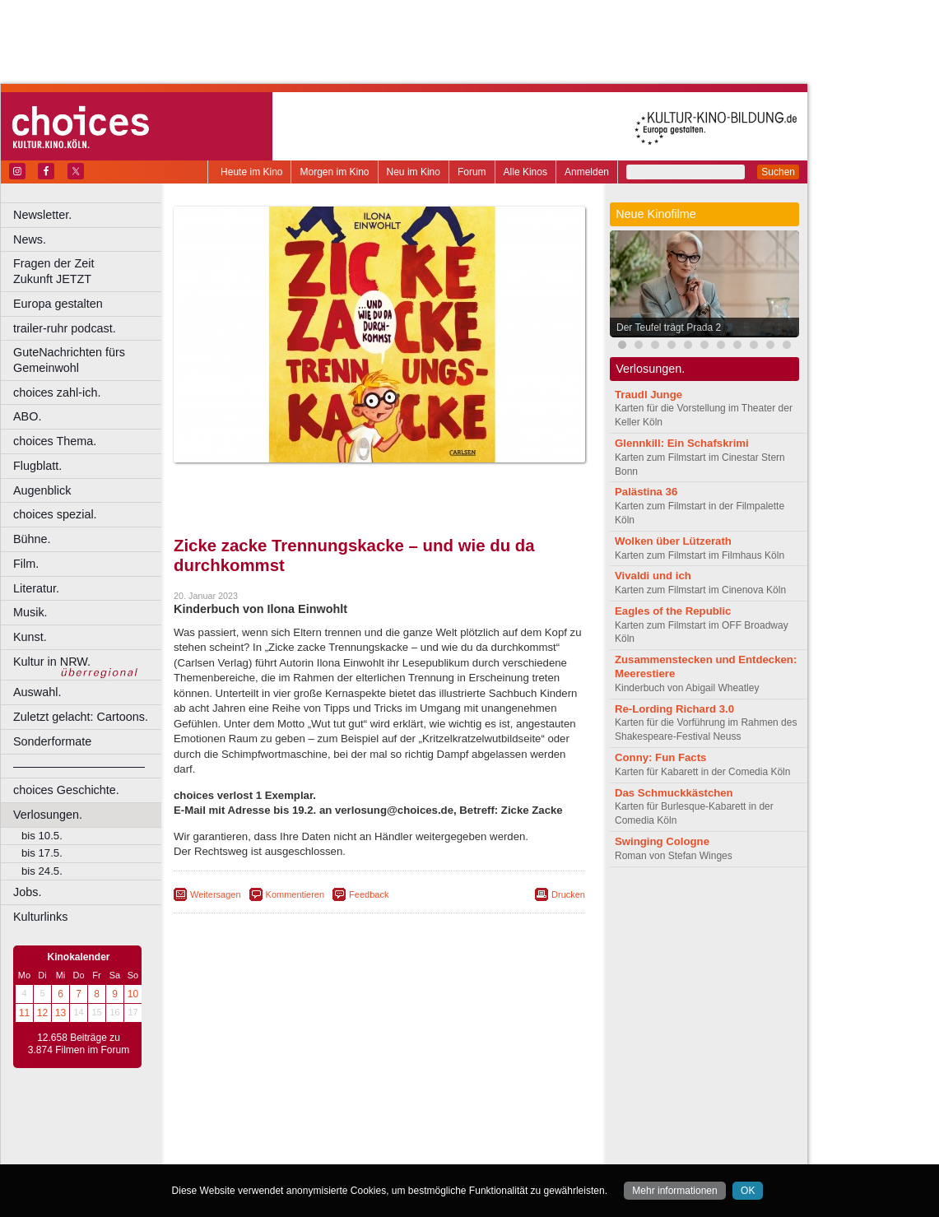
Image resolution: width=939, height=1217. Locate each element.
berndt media (308, 1124)
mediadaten (513, 1124)
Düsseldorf (452, 1151)
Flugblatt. (37, 465)
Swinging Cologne (662, 841)
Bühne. (32, 539)
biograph (247, 1138)
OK (748, 1190)
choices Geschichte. (66, 790)
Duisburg (501, 1151)
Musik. (30, 612)
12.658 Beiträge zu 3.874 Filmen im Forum (78, 1044)
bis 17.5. (42, 853)
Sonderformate (52, 741)
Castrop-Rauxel (339, 1151)
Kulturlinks (40, 916)
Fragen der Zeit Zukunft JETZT (89, 271)
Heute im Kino (251, 172)
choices (292, 1138)
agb (471, 1124)
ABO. (27, 416)
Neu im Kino (413, 172)
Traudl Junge (648, 394)
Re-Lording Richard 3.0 (674, 709)
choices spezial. (55, 514)
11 (24, 1013)
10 (133, 994)
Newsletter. (42, 214)
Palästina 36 (646, 491)
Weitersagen (215, 894)
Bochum (253, 1151)
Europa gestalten (58, 303)
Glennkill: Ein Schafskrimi (682, 443)
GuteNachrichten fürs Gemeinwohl (69, 360)
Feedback (368, 894)
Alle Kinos (525, 172)
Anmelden (587, 172)
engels (330, 1138)
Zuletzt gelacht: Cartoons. (80, 716)
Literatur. (36, 588)
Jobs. (27, 892)
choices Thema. (54, 441)
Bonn (288, 1151)
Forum (472, 172)
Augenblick (42, 490)
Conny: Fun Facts (660, 757)
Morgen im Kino (334, 172)
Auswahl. (37, 692)
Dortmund (401, 1151)
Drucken (568, 894)
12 (42, 1013)
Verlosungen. (47, 814)
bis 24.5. (42, 871)
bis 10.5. (42, 835)
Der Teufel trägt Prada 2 (668, 327)
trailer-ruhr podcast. (64, 328)
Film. (26, 563)
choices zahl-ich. (56, 392)
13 (60, 1013)
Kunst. (30, 636)
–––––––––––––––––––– (79, 766)
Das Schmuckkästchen (674, 793)
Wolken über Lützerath (673, 541)
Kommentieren (295, 894)
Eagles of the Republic (673, 611)
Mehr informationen (674, 1190)
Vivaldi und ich (653, 575)
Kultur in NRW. (52, 661)
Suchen (778, 172)
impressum (370, 1124)
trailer (379, 1138)
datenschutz (428, 1124)
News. (29, 239)
